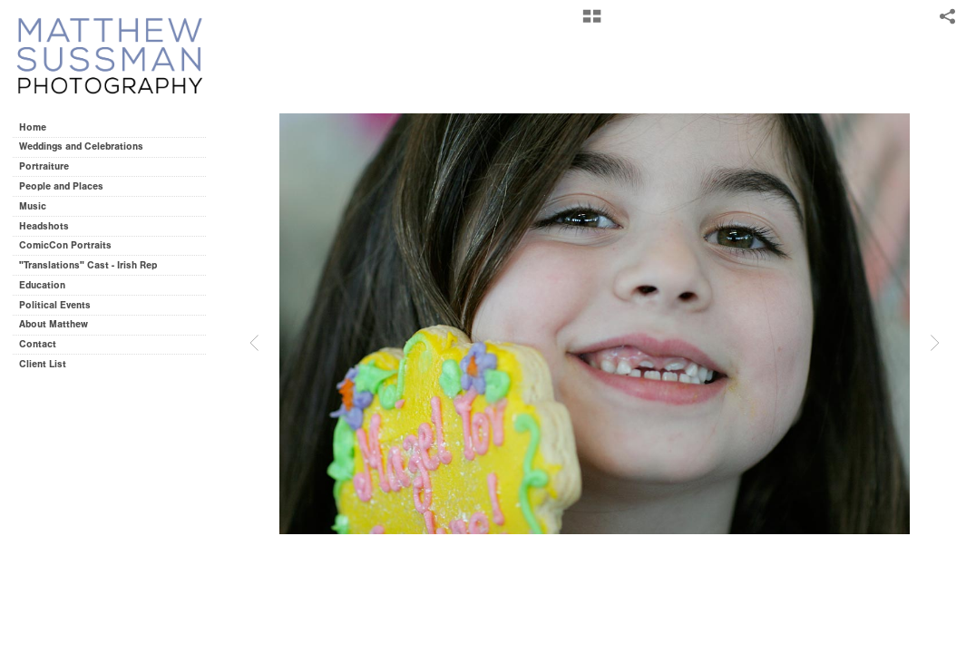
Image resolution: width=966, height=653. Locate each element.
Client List (42, 364)
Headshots (44, 226)
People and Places (61, 186)
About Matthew (53, 324)
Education (42, 285)
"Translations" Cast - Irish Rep (88, 265)
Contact (37, 344)
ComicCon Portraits (65, 245)
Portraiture (44, 166)
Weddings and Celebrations (87, 146)
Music (32, 206)
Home (32, 127)
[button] (592, 22)
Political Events (55, 305)
